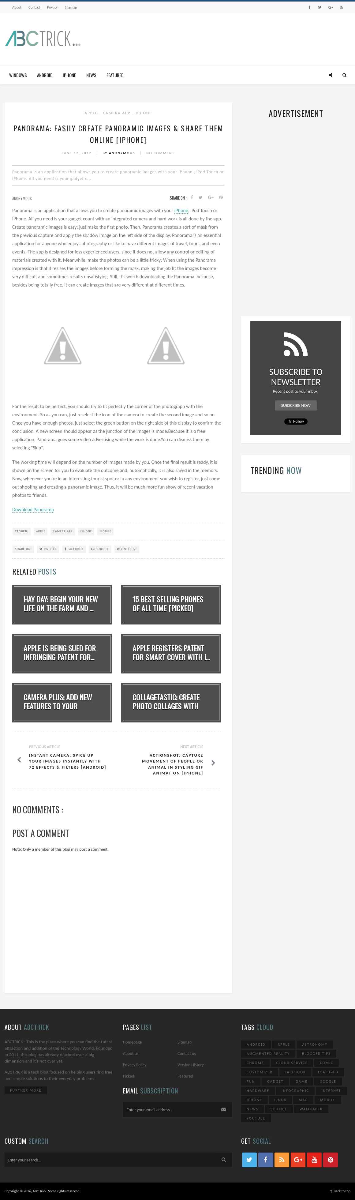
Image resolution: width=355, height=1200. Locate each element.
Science (279, 1109)
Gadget (275, 1081)
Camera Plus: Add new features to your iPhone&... (58, 706)
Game (302, 1081)
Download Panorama (33, 509)
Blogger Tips (316, 1054)
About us (131, 1053)
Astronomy (314, 1044)
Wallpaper (311, 1109)
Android (45, 75)
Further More (26, 1090)
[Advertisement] (239, 37)
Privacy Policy (135, 1064)
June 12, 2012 (77, 153)
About (16, 7)
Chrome (255, 1063)
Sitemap (71, 7)
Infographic (295, 1091)
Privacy (52, 7)
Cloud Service (292, 1063)
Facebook (74, 549)
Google (100, 549)
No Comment (160, 153)
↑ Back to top (340, 1191)
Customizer (259, 1072)
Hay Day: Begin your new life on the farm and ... (61, 603)
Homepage (132, 1042)
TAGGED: (21, 531)
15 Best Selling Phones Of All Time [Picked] (168, 603)
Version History (190, 1064)
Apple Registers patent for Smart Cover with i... (171, 652)
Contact (34, 7)
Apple (92, 113)
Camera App (117, 113)
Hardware (258, 1091)
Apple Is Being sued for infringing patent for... (60, 652)
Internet (331, 1091)
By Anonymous (119, 153)
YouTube (256, 1118)
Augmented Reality (268, 1054)
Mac (303, 1100)
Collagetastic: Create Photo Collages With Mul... (166, 706)
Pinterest (127, 549)
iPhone (69, 75)
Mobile (105, 531)
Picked (128, 1076)
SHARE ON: (23, 549)
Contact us (186, 1053)
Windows (18, 75)
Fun (251, 1081)
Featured (115, 75)
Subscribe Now (296, 405)
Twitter (48, 549)
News (91, 75)
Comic (326, 1063)
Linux (281, 1100)
